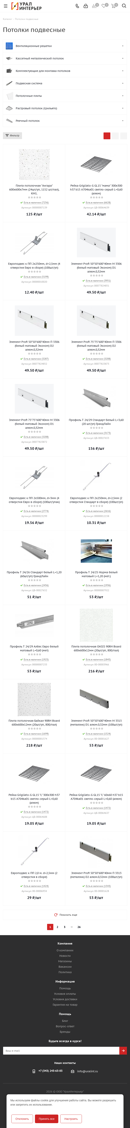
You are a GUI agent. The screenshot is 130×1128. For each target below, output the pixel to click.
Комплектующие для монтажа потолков (43, 71)
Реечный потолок (28, 121)
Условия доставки (65, 999)
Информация (65, 981)
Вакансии (65, 966)
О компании (65, 950)
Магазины (65, 961)
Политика (65, 972)
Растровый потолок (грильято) (36, 108)
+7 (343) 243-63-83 (50, 1070)
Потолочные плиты (29, 96)
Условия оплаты (65, 994)
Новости (65, 956)
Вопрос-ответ (65, 1026)
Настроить (71, 1118)
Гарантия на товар (65, 1004)
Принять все (46, 1118)
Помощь (65, 988)
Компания (65, 943)
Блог (65, 1021)
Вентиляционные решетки (34, 46)
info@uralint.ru (87, 1071)
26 (79, 927)
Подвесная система (29, 83)
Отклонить (22, 1118)
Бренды (65, 1032)
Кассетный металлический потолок (40, 58)
